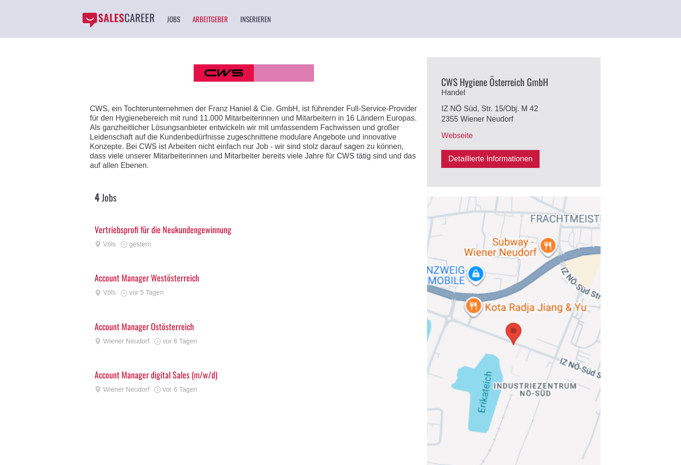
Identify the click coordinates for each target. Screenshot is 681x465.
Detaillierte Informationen (490, 159)
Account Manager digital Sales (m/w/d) (156, 374)
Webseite (456, 136)
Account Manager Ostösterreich (144, 326)
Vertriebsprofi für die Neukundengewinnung (163, 229)
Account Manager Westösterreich (147, 278)
